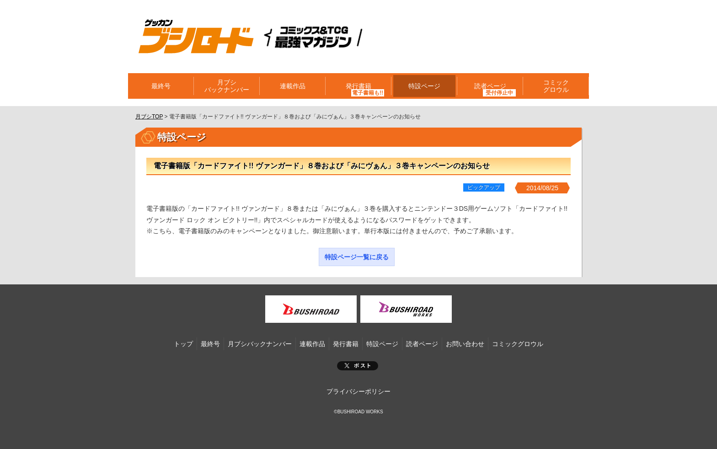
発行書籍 (358, 86)
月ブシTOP (149, 116)
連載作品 (292, 86)
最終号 (161, 86)
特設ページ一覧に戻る (357, 257)
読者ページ (490, 86)
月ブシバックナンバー (226, 86)
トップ (183, 343)
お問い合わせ (465, 343)
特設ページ (424, 86)
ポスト (357, 365)
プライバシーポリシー (358, 391)
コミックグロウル (556, 86)
